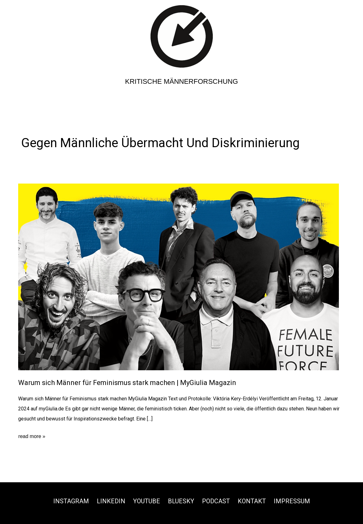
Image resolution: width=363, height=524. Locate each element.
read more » (31, 436)
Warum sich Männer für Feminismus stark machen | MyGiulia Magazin (127, 383)
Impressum (292, 501)
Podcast (216, 501)
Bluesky (181, 501)
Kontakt (252, 501)
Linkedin (111, 501)
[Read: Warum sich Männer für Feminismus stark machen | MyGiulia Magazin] (178, 277)
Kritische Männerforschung (181, 81)
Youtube (146, 501)
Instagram (71, 501)
